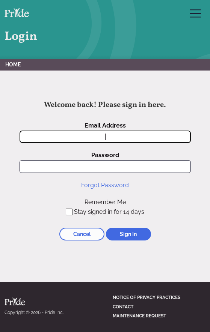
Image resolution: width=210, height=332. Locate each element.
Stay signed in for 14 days (109, 211)
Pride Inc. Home (17, 12)
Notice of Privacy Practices (146, 297)
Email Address (105, 125)
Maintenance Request (139, 315)
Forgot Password (105, 185)
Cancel (82, 234)
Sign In (128, 234)
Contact (123, 306)
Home (13, 65)
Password (105, 155)
